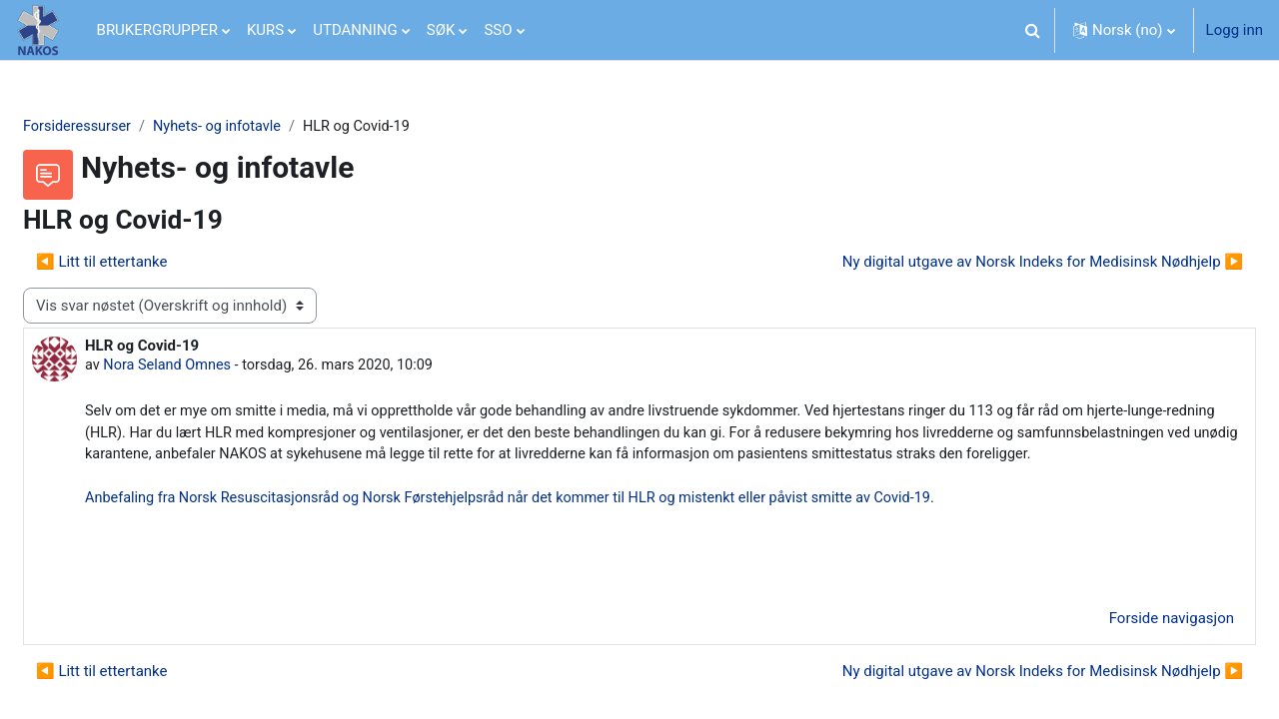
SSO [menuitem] (498, 30)
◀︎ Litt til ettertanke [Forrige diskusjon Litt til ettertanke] (150, 263)
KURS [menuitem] (265, 30)
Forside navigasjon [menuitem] (1123, 648)
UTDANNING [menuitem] (355, 30)
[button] (1033, 30)
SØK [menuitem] (441, 30)
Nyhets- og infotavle (271, 127)
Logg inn (1234, 30)
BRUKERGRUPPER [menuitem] (157, 30)
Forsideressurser (127, 127)
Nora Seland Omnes (218, 367)
